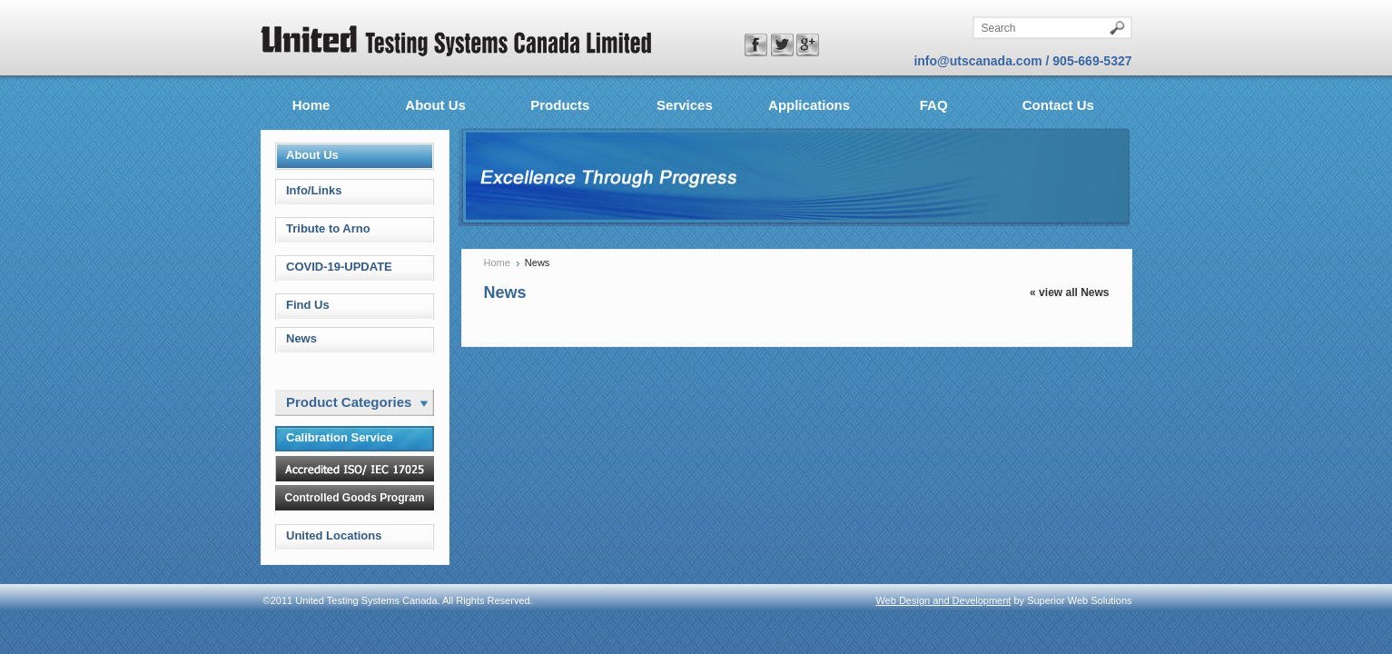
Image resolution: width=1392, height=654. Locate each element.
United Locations (333, 535)
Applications (809, 105)
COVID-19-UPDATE (339, 266)
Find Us (308, 305)
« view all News (1069, 292)
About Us (435, 105)
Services (685, 105)
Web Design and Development (943, 600)
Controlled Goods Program (354, 497)
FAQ (934, 105)
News (301, 338)
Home (311, 105)
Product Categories (357, 402)
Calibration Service (339, 437)
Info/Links (313, 190)
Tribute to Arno (328, 228)
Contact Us (1058, 105)
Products (559, 105)
